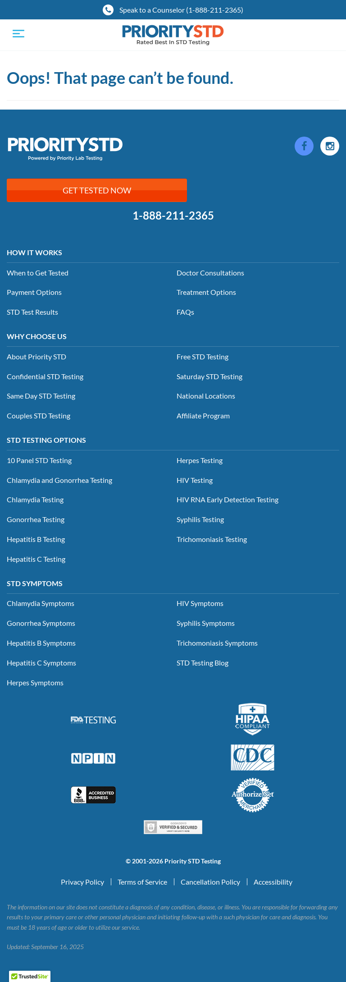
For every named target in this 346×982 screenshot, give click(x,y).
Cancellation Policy (210, 881)
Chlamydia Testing (35, 499)
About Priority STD (36, 356)
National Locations (206, 395)
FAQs (185, 311)
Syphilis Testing (200, 519)
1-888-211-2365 (173, 215)
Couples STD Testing (38, 415)
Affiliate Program (203, 415)
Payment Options (34, 292)
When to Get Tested (37, 272)
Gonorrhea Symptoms (41, 623)
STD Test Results (32, 311)
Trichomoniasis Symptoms (217, 642)
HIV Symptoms (200, 603)
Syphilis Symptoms (206, 623)
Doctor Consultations (210, 272)
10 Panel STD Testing (39, 460)
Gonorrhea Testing (35, 519)
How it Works (34, 252)
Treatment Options (206, 292)
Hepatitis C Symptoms (41, 662)
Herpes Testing (200, 460)
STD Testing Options (46, 440)
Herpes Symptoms (35, 682)
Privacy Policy (82, 881)
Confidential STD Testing (45, 376)
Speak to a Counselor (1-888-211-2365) (173, 10)
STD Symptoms (35, 583)
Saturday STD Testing (209, 376)
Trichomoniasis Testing (212, 539)
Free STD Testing (202, 356)
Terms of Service (142, 881)
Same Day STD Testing (41, 395)
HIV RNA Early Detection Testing (227, 499)
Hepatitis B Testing (36, 539)
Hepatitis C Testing (36, 559)
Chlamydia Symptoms (40, 603)
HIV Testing (195, 480)
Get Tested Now (97, 190)
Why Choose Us (37, 336)
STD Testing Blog (202, 662)
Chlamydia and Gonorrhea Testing (59, 480)
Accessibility (273, 881)
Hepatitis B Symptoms (41, 642)
